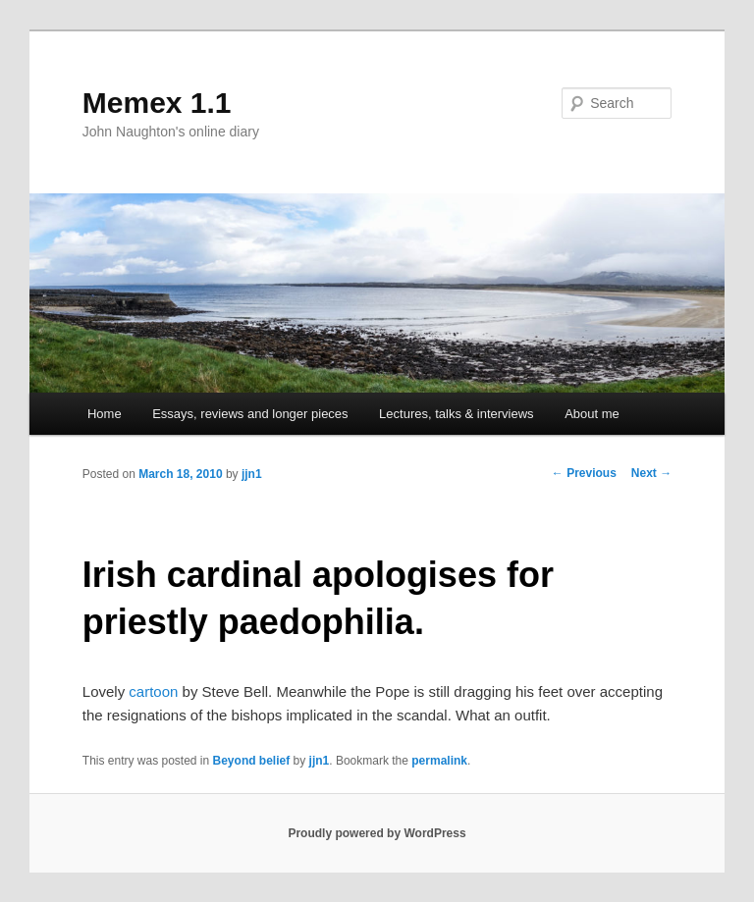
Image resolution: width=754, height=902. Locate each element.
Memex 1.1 (157, 102)
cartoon (153, 691)
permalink (439, 761)
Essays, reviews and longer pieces (250, 413)
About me (592, 413)
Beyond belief (252, 761)
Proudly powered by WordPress (376, 833)
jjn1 (252, 474)
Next (651, 473)
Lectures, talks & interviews (456, 413)
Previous (584, 473)
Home (104, 413)
